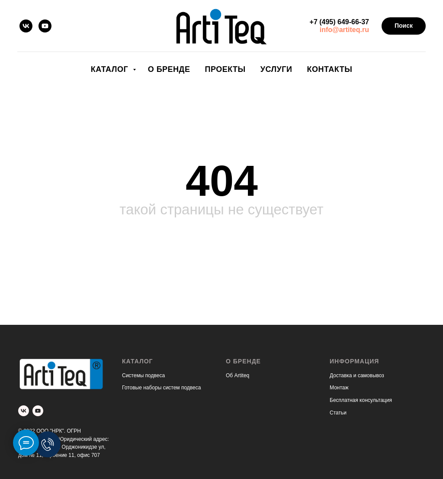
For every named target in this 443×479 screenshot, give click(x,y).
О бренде (169, 69)
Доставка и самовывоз (357, 375)
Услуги (276, 69)
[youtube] (45, 25)
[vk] (25, 25)
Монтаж (339, 388)
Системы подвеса (143, 375)
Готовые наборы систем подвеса (161, 388)
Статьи (338, 413)
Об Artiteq (237, 375)
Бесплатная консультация (361, 400)
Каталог (111, 69)
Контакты (329, 69)
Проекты (225, 69)
